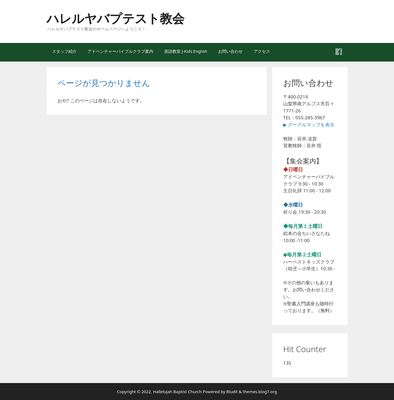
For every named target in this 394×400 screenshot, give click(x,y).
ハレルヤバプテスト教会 (115, 18)
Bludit (231, 391)
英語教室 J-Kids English (185, 51)
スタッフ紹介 (64, 51)
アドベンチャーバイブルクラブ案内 (120, 51)
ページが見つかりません (103, 82)
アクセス (262, 51)
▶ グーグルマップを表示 (308, 124)
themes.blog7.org (260, 391)
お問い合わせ (230, 51)
